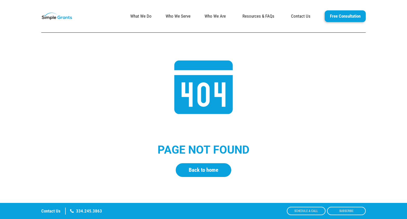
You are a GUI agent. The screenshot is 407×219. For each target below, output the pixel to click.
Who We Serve (178, 16)
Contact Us (300, 16)
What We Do (141, 16)
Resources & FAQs (259, 16)
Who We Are (216, 16)
